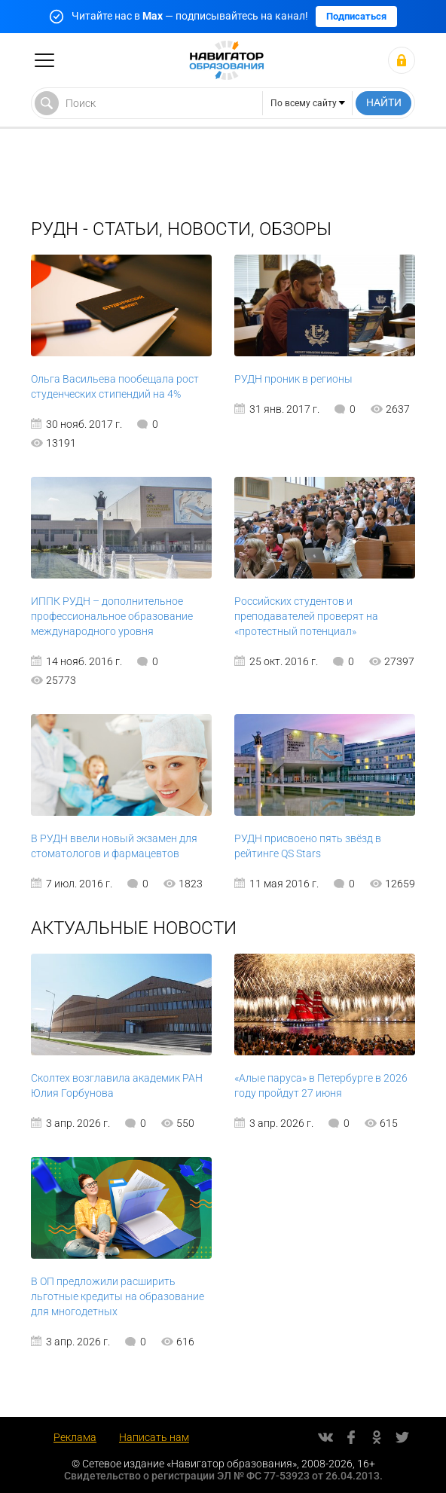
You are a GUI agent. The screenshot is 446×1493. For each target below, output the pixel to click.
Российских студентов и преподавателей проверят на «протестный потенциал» (306, 616)
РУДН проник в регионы (293, 379)
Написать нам (154, 1437)
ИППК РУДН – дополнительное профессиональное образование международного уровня (112, 616)
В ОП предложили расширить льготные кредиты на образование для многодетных (117, 1296)
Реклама (74, 1437)
